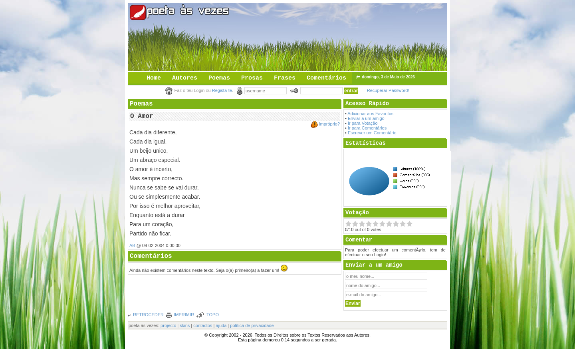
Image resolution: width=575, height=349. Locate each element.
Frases (284, 78)
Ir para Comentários (367, 128)
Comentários (326, 78)
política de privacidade (252, 325)
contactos (202, 325)
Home (154, 78)
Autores (184, 78)
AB (132, 245)
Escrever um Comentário (372, 132)
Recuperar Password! (388, 90)
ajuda (221, 325)
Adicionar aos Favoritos (370, 113)
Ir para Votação (363, 123)
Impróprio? (329, 124)
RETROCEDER (148, 314)
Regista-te (222, 90)
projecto (168, 325)
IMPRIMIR (184, 314)
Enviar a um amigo (366, 118)
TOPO (212, 314)
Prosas (252, 78)
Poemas (219, 78)
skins (185, 325)
